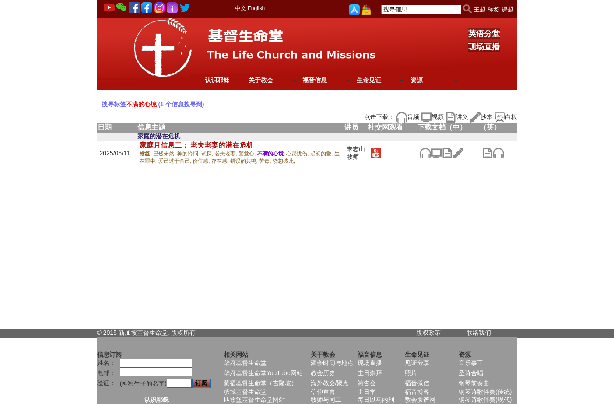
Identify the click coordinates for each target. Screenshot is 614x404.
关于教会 (261, 80)
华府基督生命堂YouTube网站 (263, 372)
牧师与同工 (326, 399)
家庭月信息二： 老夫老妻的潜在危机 (196, 145)
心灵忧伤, (298, 154)
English (256, 8)
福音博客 (417, 391)
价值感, (202, 161)
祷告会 (367, 382)
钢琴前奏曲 (474, 382)
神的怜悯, (189, 154)
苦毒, (266, 161)
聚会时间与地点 (332, 362)
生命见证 (369, 80)
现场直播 (484, 46)
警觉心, (248, 154)
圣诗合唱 (471, 372)
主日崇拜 (370, 372)
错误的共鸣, (245, 161)
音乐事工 (471, 362)
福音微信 (417, 382)
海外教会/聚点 (330, 382)
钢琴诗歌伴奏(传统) (485, 391)
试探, (208, 154)
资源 (417, 80)
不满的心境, (272, 154)
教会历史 (323, 372)
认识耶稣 (217, 80)
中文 (240, 8)
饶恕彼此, (284, 161)
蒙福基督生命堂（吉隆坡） (260, 382)
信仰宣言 (323, 391)
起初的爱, (322, 154)
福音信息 (314, 80)
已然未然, (165, 154)
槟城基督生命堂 (245, 391)
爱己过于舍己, (175, 161)
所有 (189, 332)
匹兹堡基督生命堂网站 (254, 399)
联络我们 (479, 332)
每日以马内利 (376, 399)
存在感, (220, 161)
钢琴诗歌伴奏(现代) (485, 399)
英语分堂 (484, 33)
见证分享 (417, 362)
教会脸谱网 (420, 399)
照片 (411, 372)
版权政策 (428, 332)
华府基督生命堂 (245, 362)
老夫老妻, (226, 154)
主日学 (367, 391)
